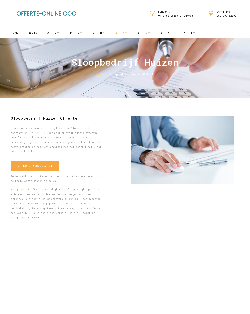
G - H (97, 32)
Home (14, 32)
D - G (74, 32)
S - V (165, 32)
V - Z (188, 32)
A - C (52, 32)
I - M (120, 32)
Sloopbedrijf (20, 189)
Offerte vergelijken (35, 166)
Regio (32, 32)
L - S (142, 32)
